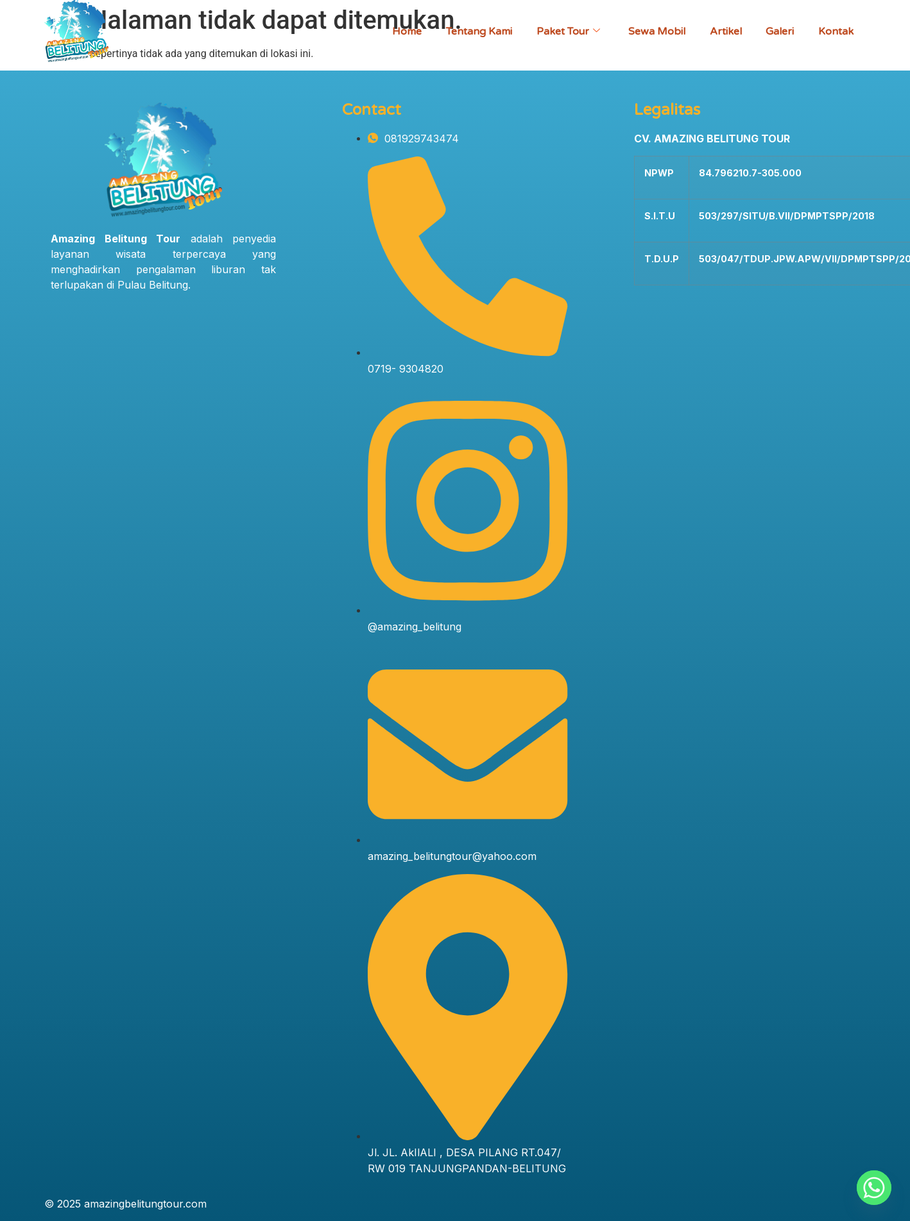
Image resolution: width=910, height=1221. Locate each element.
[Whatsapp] (874, 1187)
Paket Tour (562, 31)
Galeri (778, 31)
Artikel (722, 31)
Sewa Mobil (651, 31)
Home (398, 31)
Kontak (835, 31)
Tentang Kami (471, 31)
